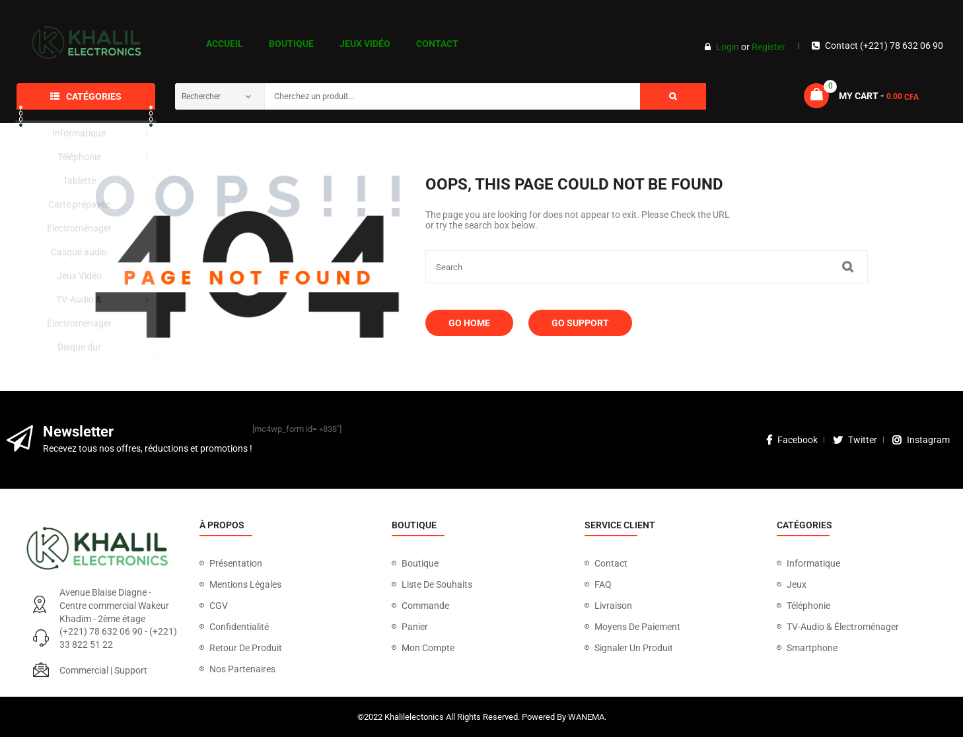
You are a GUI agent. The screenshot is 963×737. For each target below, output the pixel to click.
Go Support (580, 323)
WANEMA (586, 717)
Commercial (83, 670)
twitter (855, 440)
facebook (792, 440)
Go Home (469, 323)
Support (130, 670)
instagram (921, 440)
